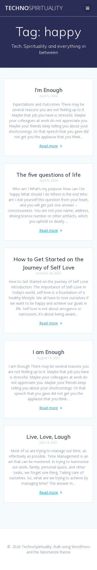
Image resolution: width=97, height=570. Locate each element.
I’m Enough (49, 90)
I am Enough (48, 352)
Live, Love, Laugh (48, 436)
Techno (34, 8)
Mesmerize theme (55, 552)
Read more (48, 145)
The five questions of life (48, 174)
